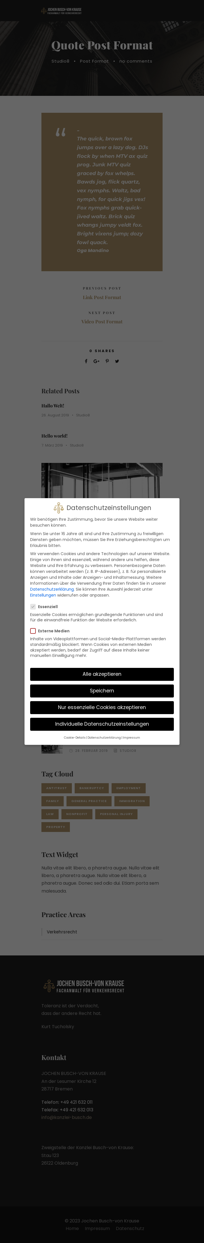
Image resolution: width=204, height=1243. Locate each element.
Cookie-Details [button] (75, 731)
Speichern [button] (102, 684)
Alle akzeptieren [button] (102, 668)
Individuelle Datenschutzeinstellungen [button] (102, 718)
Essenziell (46, 600)
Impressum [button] (131, 731)
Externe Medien (52, 625)
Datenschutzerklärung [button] (104, 731)
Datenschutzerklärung (52, 583)
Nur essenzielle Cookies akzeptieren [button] (102, 701)
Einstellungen (43, 589)
